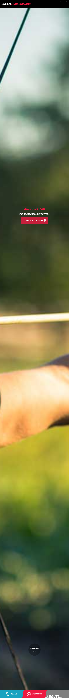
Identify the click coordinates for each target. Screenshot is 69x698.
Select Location (36, 220)
